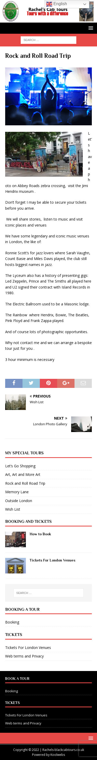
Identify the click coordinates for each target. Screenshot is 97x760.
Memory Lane (17, 491)
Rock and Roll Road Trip (25, 483)
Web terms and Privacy (24, 656)
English (56, 4)
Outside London (18, 500)
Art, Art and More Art (22, 474)
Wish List (12, 509)
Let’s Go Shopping (20, 465)
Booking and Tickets (28, 521)
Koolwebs (57, 754)
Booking (12, 622)
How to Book (40, 534)
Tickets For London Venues (52, 560)
